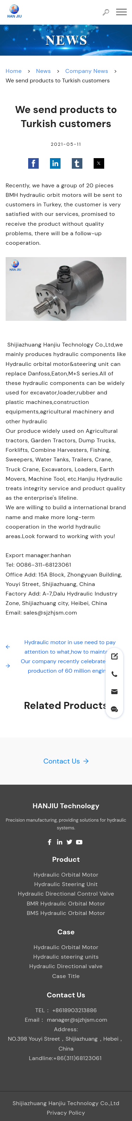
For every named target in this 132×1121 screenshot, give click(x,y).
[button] (33, 163)
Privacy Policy (66, 1112)
